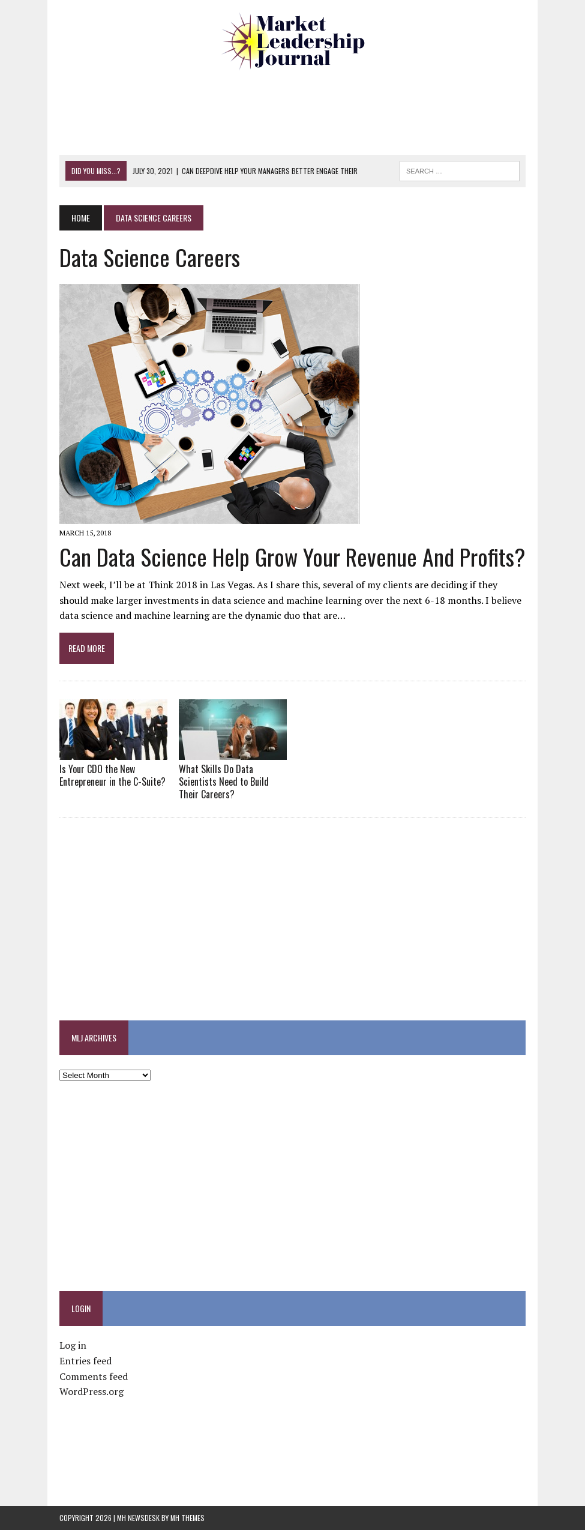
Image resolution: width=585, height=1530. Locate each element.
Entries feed (85, 1360)
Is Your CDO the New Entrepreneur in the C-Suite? (112, 775)
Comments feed (93, 1376)
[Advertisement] (292, 111)
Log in (72, 1345)
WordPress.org (91, 1391)
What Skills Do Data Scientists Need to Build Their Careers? (224, 781)
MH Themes (187, 1518)
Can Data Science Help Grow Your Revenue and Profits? (292, 556)
